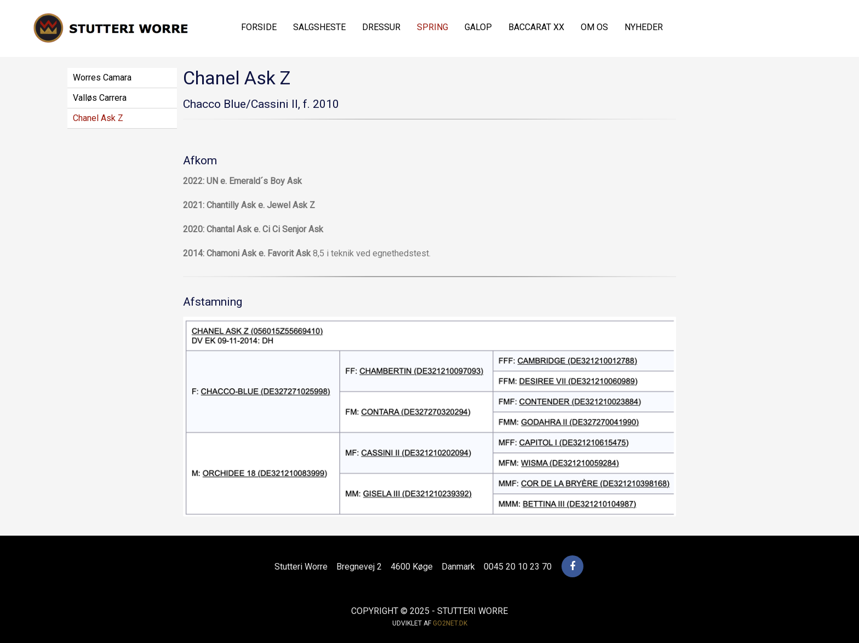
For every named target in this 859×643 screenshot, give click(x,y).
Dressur (381, 27)
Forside (259, 27)
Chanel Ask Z (98, 118)
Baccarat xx (536, 27)
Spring (432, 27)
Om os (594, 27)
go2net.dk (450, 623)
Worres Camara (102, 77)
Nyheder (644, 27)
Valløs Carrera (100, 98)
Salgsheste (319, 27)
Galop (478, 27)
